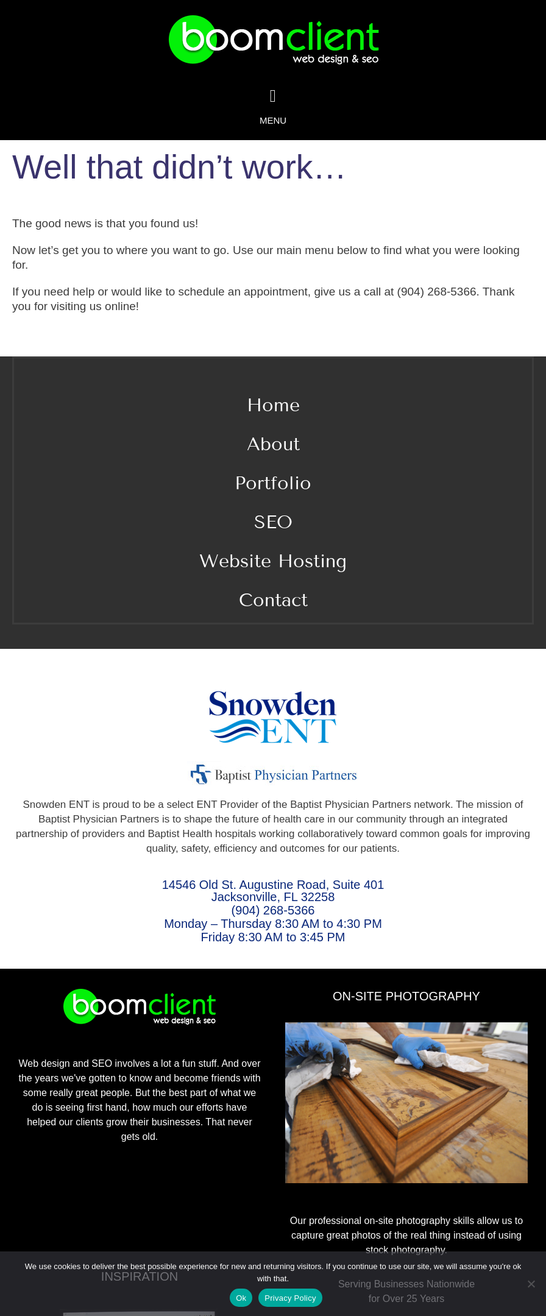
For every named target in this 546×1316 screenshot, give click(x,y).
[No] (531, 1284)
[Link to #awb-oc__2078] (273, 96)
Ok (241, 1298)
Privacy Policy (290, 1298)
